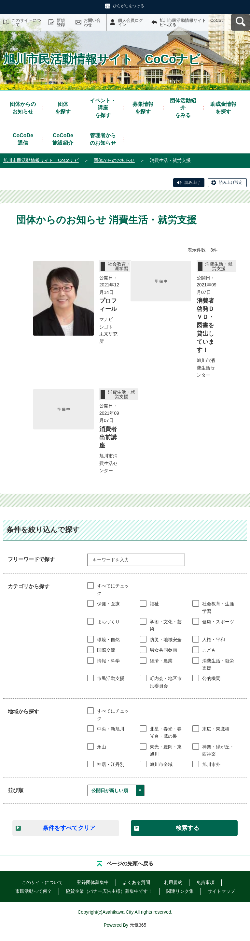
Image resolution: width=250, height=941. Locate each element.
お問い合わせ (92, 22)
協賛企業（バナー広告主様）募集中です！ (109, 891)
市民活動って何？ (33, 891)
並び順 (15, 790)
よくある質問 (136, 882)
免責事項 (205, 882)
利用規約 (173, 882)
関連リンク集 (180, 891)
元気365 (138, 925)
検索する (187, 828)
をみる (183, 107)
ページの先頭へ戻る (129, 863)
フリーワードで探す (31, 559)
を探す (63, 107)
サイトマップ (221, 891)
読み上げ (192, 182)
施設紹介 (62, 138)
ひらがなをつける (128, 6)
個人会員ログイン (130, 22)
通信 (23, 138)
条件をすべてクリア (69, 828)
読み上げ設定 (231, 182)
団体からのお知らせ (114, 160)
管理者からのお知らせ (103, 139)
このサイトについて (26, 22)
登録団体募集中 (93, 882)
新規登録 (61, 22)
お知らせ (23, 107)
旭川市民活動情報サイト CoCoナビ (41, 160)
